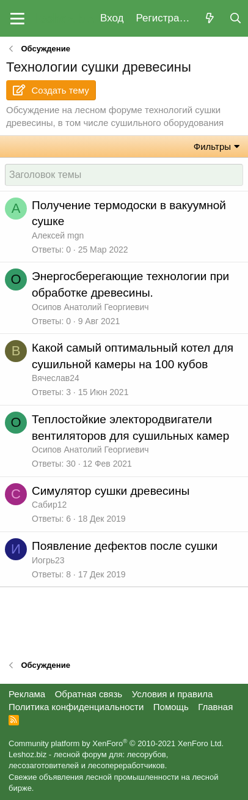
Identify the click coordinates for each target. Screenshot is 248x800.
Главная (215, 707)
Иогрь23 (48, 560)
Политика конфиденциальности (76, 707)
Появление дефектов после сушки (124, 545)
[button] (17, 18)
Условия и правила (172, 694)
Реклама (27, 694)
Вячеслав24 (55, 378)
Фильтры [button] (212, 146)
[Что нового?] (209, 19)
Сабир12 (49, 504)
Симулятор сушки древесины (110, 490)
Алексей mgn (58, 235)
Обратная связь (89, 694)
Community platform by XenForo (116, 743)
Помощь (171, 707)
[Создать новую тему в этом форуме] (124, 175)
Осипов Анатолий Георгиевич (90, 307)
